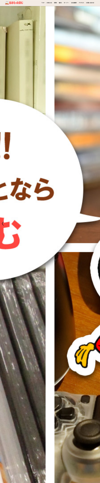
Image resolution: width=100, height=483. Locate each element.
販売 (60, 2)
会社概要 (74, 2)
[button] (3, 224)
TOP (43, 2)
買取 (55, 2)
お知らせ (49, 2)
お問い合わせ (90, 2)
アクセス (81, 2)
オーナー (66, 2)
